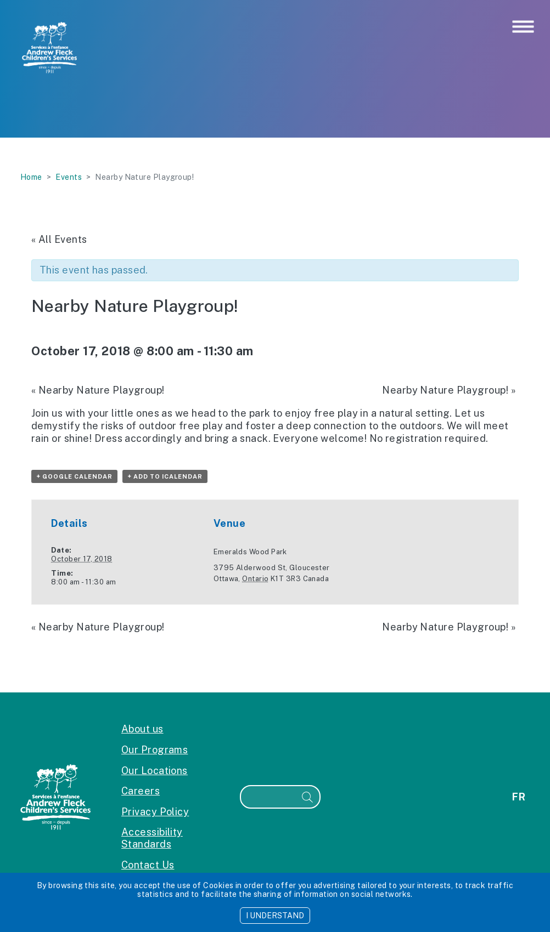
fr (518, 797)
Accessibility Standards (152, 838)
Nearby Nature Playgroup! (98, 390)
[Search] (268, 797)
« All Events (59, 239)
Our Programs (154, 749)
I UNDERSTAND (275, 915)
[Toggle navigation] (523, 27)
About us (142, 729)
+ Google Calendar (74, 476)
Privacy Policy (155, 811)
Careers (140, 791)
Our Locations (154, 770)
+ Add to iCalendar (165, 476)
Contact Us (148, 865)
